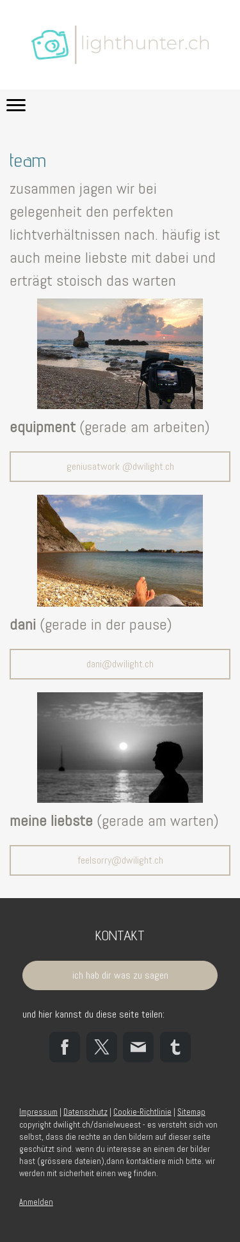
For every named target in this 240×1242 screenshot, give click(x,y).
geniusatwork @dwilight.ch (120, 466)
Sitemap (191, 1111)
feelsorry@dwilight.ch (120, 860)
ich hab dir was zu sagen (120, 975)
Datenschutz (85, 1111)
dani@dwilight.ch (120, 664)
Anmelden (36, 1202)
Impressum (38, 1111)
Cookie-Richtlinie (142, 1111)
